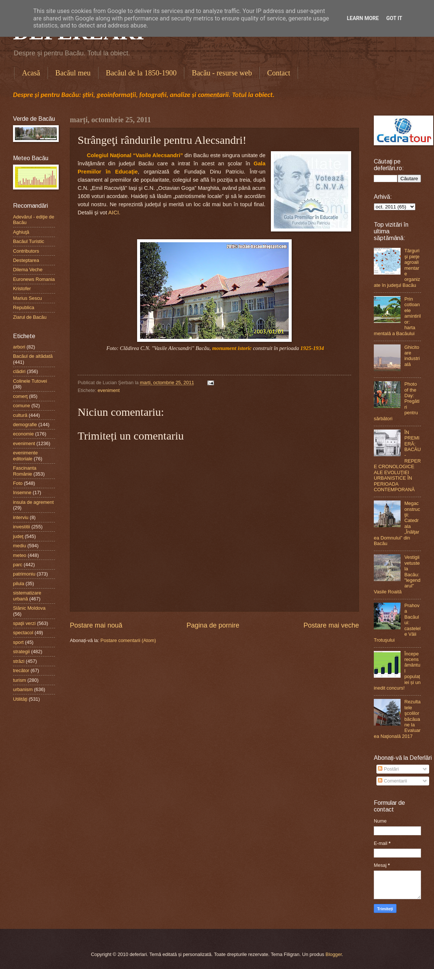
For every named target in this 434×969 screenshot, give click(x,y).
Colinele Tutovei (30, 381)
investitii (21, 526)
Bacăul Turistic (28, 241)
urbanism (23, 689)
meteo (19, 555)
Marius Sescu (27, 298)
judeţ (18, 536)
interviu (21, 517)
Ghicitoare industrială (412, 355)
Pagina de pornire (213, 625)
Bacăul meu (73, 73)
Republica (23, 307)
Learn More (363, 18)
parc (17, 564)
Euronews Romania (34, 279)
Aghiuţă (21, 232)
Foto (18, 483)
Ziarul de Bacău (29, 317)
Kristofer (22, 288)
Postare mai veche (331, 625)
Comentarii (392, 781)
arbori (19, 347)
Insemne (22, 492)
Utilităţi (20, 699)
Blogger (334, 954)
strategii (21, 651)
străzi (19, 661)
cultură (20, 415)
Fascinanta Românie (24, 470)
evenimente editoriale (25, 455)
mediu (19, 545)
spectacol (23, 632)
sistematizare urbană (27, 595)
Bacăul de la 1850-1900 (141, 73)
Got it (394, 18)
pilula (18, 583)
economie (23, 434)
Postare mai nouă (96, 625)
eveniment (109, 390)
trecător (21, 670)
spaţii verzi (24, 623)
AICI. (114, 212)
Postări (388, 769)
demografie (25, 424)
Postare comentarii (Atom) (128, 640)
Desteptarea (26, 260)
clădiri (19, 371)
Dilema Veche (27, 269)
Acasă (31, 73)
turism (19, 680)
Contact (278, 73)
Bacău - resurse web (222, 73)
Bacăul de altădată (33, 356)
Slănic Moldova (29, 608)
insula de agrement (33, 502)
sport (18, 642)
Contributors (26, 251)
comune (21, 405)
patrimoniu (24, 574)
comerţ (20, 396)
